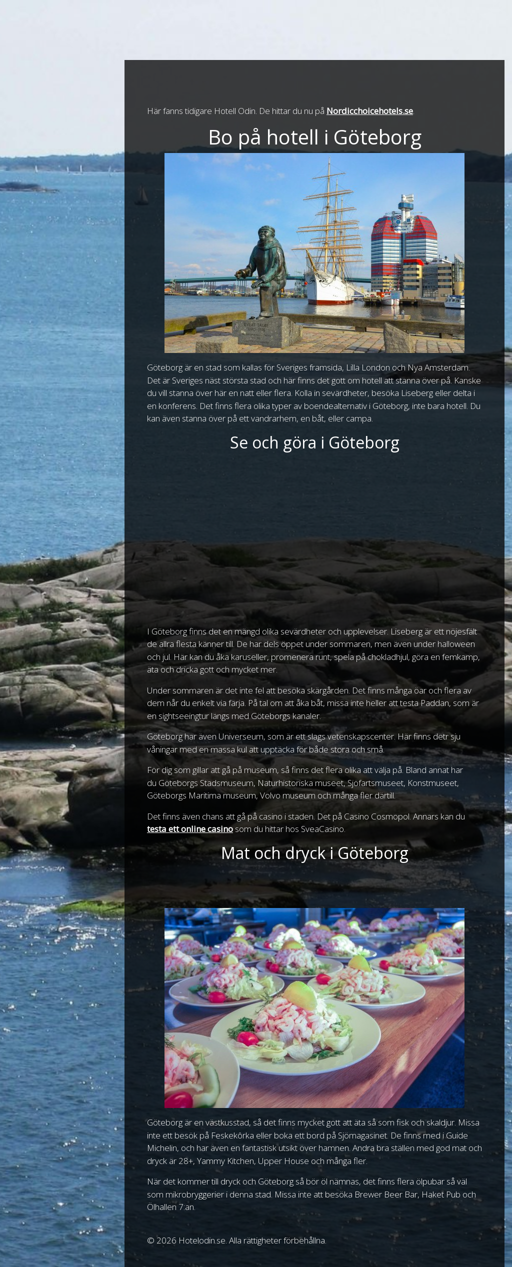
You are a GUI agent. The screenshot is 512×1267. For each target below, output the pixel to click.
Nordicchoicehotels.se (369, 110)
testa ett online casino (190, 828)
